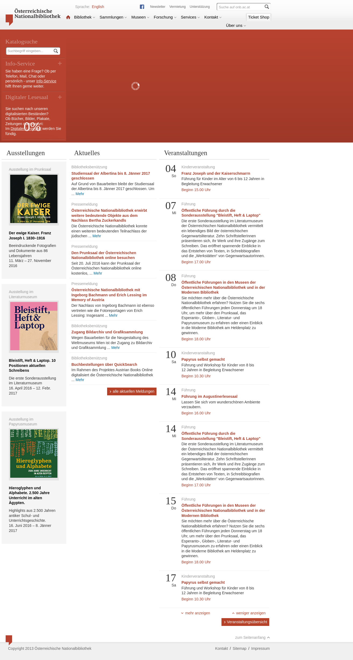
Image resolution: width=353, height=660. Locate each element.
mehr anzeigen (195, 613)
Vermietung (177, 7)
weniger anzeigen (249, 613)
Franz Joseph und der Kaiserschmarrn (215, 173)
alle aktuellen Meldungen (131, 391)
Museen (140, 17)
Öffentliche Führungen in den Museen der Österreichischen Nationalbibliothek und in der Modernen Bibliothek (223, 287)
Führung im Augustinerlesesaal (209, 396)
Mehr (80, 194)
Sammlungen (113, 17)
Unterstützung (200, 7)
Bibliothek (84, 17)
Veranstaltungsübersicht (245, 622)
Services (190, 17)
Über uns (236, 25)
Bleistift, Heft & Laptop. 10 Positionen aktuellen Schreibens (32, 365)
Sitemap (239, 648)
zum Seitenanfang (252, 637)
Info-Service (46, 81)
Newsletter (157, 7)
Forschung (165, 17)
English (98, 7)
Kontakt (213, 17)
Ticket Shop (258, 17)
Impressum (260, 648)
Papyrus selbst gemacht (203, 359)
